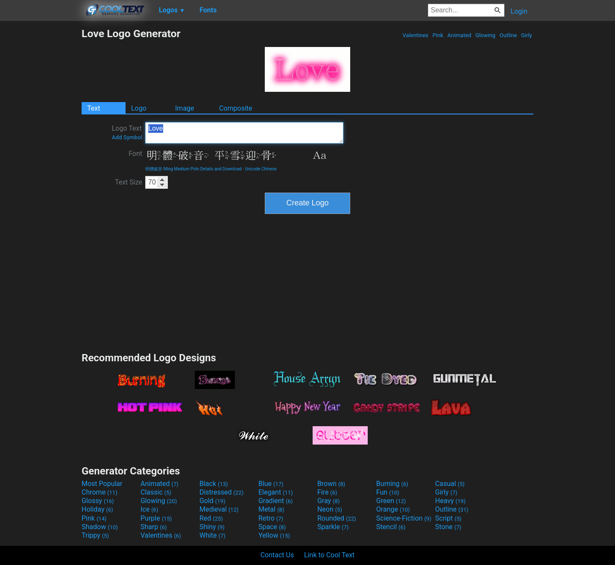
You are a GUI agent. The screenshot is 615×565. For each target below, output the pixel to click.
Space (272, 527)
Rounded (336, 518)
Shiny (212, 527)
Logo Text (127, 132)
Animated (459, 35)
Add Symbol (127, 137)
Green (391, 501)
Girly (526, 35)
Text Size (128, 182)
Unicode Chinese (261, 169)
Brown (331, 484)
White (212, 535)
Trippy (95, 535)
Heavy (450, 501)
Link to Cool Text (329, 555)
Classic (156, 492)
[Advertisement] (40, 155)
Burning (392, 484)
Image (184, 108)
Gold (212, 501)
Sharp (154, 527)
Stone (448, 527)
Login (519, 11)
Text (93, 108)
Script (448, 518)
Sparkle (332, 527)
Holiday (97, 509)
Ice (149, 509)
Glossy (98, 501)
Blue (271, 484)
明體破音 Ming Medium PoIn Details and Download (193, 169)
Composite (235, 108)
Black (213, 484)
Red (211, 518)
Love (244, 132)
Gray (328, 501)
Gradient (275, 501)
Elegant (275, 492)
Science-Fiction (403, 518)
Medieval (219, 509)
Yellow (274, 535)
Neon (329, 509)
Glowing (485, 35)
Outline (508, 35)
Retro (270, 518)
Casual (450, 484)
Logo (138, 108)
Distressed (221, 492)
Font (135, 153)
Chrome (99, 492)
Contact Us (277, 555)
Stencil (390, 527)
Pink (438, 35)
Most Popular (102, 484)
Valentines (415, 35)
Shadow (100, 527)
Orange (393, 509)
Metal (271, 509)
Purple (156, 518)
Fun (387, 492)
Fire (327, 492)
